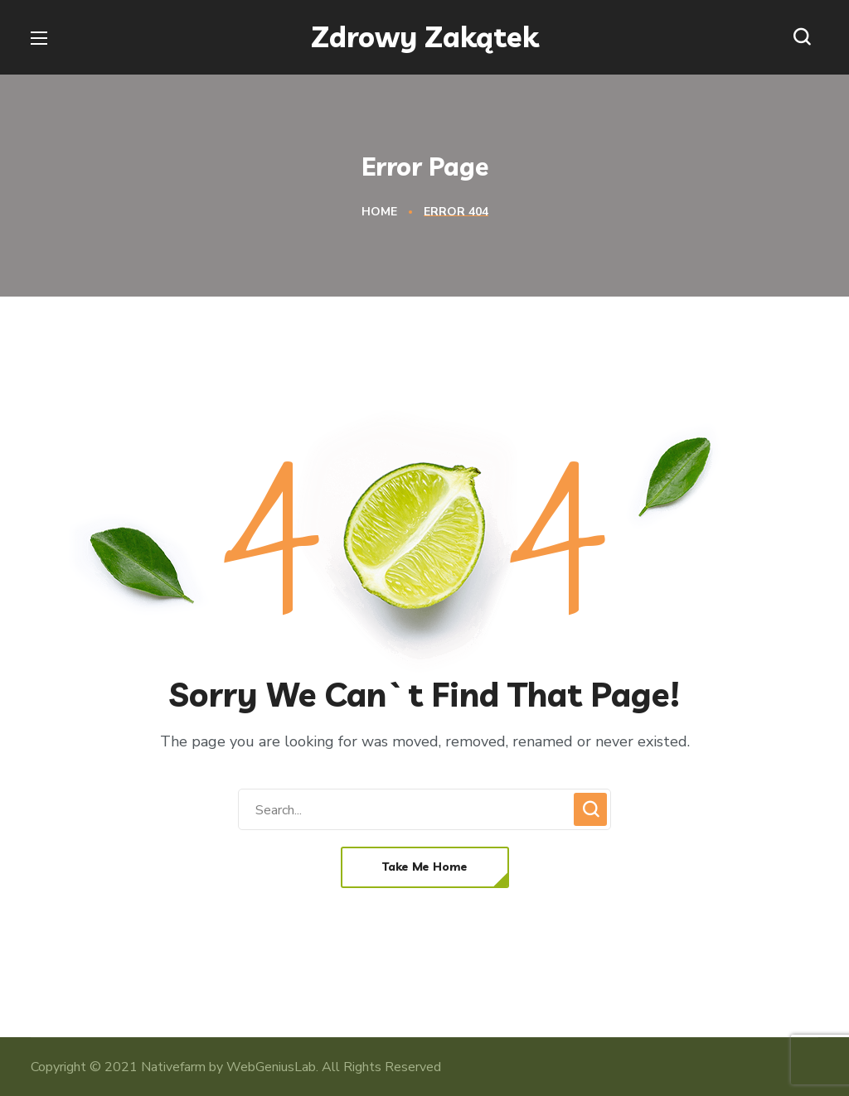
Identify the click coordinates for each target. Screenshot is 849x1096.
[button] (805, 37)
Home (379, 212)
